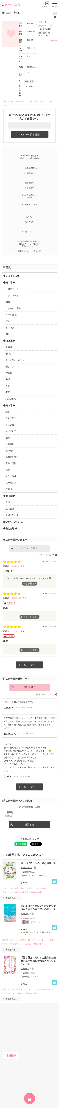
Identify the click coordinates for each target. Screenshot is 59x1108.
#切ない (43, 101)
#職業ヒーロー (8, 892)
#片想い (23, 101)
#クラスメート (33, 101)
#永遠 (5, 105)
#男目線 (28, 993)
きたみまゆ (26, 867)
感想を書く (29, 687)
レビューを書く (29, 548)
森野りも (25, 968)
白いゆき (39, 22)
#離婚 (17, 892)
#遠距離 (10, 101)
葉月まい (25, 913)
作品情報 (54, 40)
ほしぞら (8, 733)
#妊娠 (50, 101)
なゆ (6, 776)
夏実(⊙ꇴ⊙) (17, 598)
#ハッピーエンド (40, 940)
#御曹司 (28, 888)
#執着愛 (24, 892)
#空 (4, 101)
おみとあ (16, 566)
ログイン (47, 7)
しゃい (7, 707)
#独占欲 (32, 892)
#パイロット (7, 888)
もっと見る (29, 665)
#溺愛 (15, 888)
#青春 (16, 101)
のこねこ (16, 631)
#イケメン (14, 940)
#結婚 (35, 944)
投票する (29, 824)
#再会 (35, 993)
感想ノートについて (45, 694)
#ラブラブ (14, 944)
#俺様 (39, 892)
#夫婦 (21, 888)
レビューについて (46, 555)
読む (29, 1096)
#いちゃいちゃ (40, 888)
